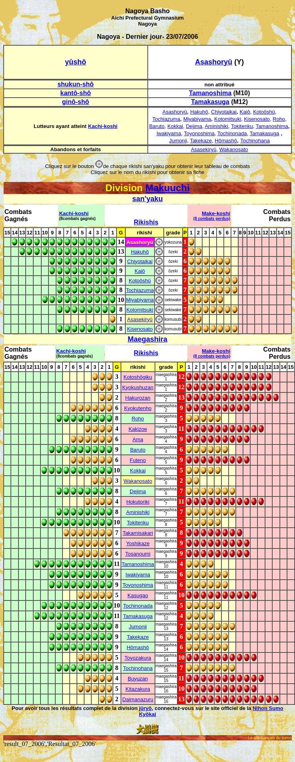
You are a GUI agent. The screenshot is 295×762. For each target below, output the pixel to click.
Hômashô (226, 141)
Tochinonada (232, 133)
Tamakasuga (264, 133)
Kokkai (175, 126)
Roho (279, 119)
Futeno (138, 460)
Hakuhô (199, 112)
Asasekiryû (204, 149)
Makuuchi (167, 187)
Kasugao (138, 595)
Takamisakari (137, 533)
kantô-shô (75, 93)
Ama (137, 439)
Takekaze (201, 141)
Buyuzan (138, 679)
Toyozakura (137, 658)
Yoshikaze (138, 543)
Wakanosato (233, 149)
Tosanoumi (138, 554)
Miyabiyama (197, 119)
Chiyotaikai (224, 112)
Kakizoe (137, 429)
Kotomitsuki (227, 119)
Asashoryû (175, 112)
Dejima (194, 126)
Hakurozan (138, 398)
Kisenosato (257, 119)
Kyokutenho (138, 408)
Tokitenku (242, 126)
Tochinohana (255, 141)
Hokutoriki (137, 502)
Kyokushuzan (137, 387)
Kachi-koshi (103, 126)
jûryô (145, 708)
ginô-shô (75, 101)
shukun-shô (75, 84)
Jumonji (178, 141)
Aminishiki (216, 126)
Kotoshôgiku (138, 377)
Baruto (157, 126)
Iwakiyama (169, 133)
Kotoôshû (264, 112)
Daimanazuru (137, 699)
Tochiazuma (166, 119)
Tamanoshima (272, 126)
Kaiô (245, 112)
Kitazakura (138, 689)
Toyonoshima (199, 133)
